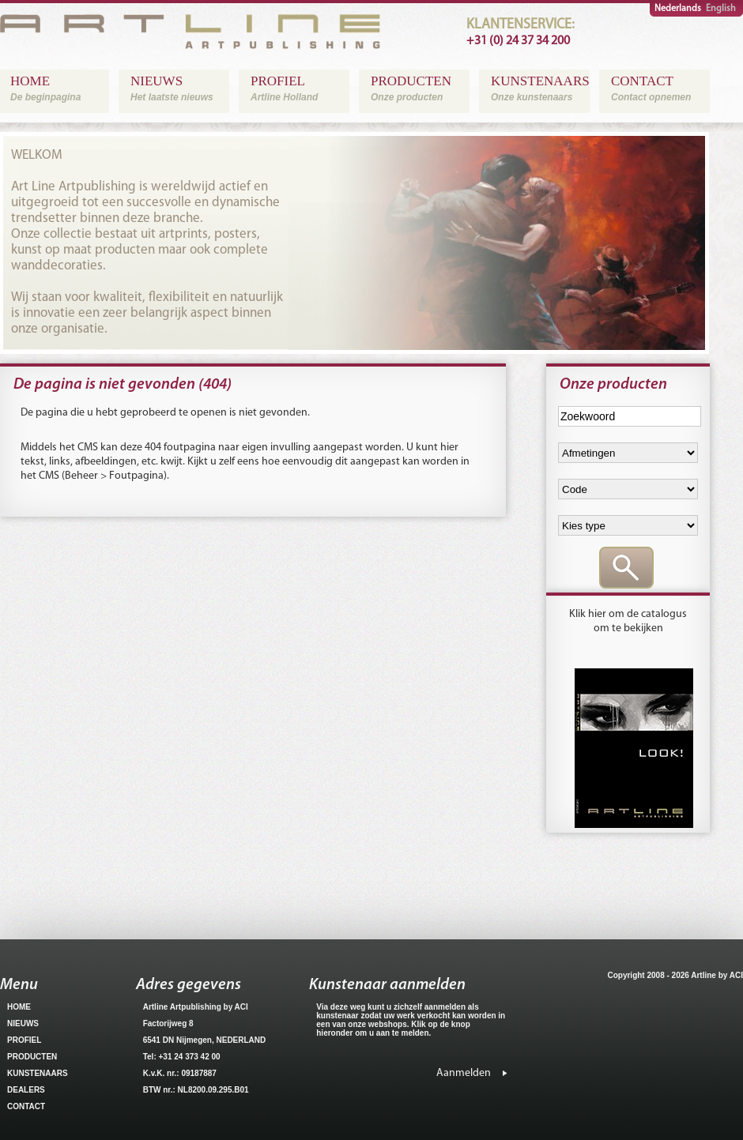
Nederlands (677, 8)
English (721, 8)
